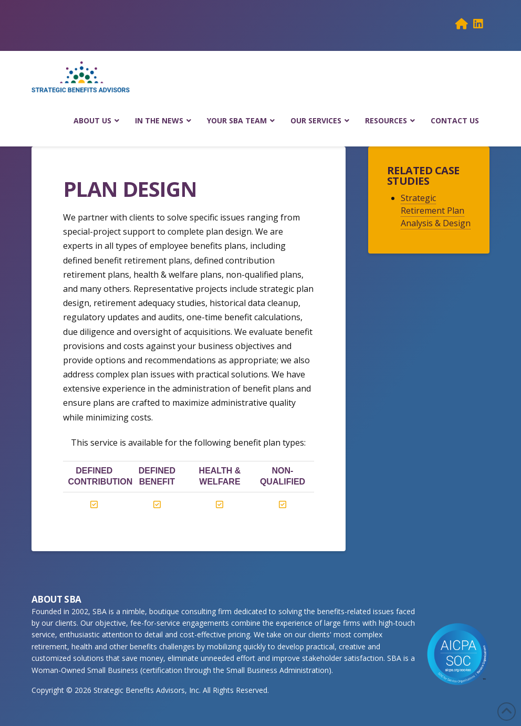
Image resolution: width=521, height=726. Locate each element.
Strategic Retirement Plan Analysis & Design (436, 210)
